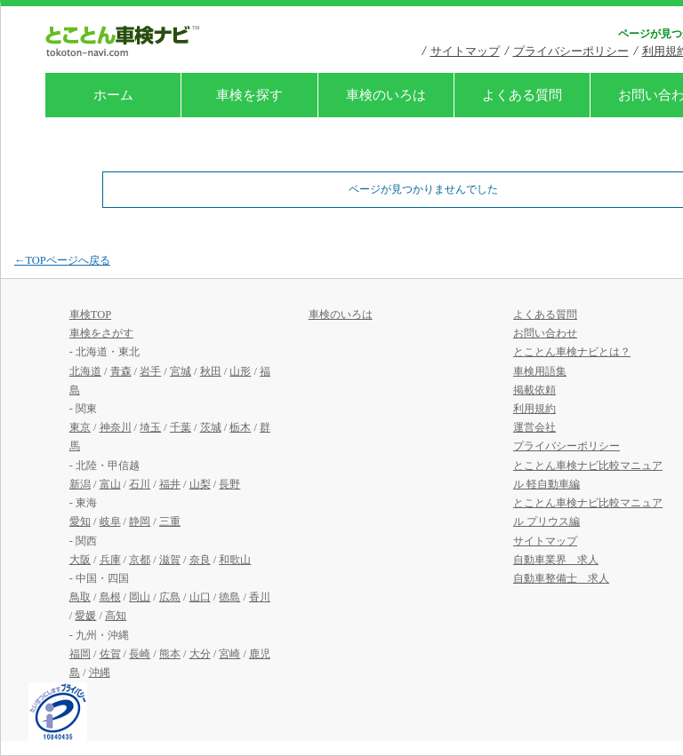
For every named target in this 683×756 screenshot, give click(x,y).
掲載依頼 (534, 390)
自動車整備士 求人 (561, 578)
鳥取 (80, 597)
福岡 (80, 654)
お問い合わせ (545, 333)
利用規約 (534, 408)
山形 (240, 371)
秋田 (210, 371)
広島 (170, 597)
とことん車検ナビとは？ (572, 352)
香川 (259, 597)
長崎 (139, 654)
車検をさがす (101, 333)
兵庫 (110, 559)
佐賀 (110, 654)
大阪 (80, 559)
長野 (229, 484)
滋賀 (170, 559)
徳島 (229, 597)
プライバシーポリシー (571, 51)
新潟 (80, 484)
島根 (110, 597)
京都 (139, 559)
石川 (139, 484)
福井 (170, 484)
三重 (170, 521)
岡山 (139, 597)
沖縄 (99, 672)
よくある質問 (522, 95)
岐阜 (110, 521)
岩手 (150, 371)
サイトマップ (465, 51)
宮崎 (229, 654)
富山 (110, 484)
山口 (200, 597)
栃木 (240, 427)
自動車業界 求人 (556, 559)
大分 (200, 654)
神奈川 (116, 427)
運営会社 (534, 427)
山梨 (200, 484)
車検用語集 (539, 371)
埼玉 (150, 427)
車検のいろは (386, 95)
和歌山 (235, 559)
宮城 (180, 371)
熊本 (170, 654)
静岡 (139, 521)
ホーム (113, 95)
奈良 (200, 559)
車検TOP (90, 314)
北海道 (85, 371)
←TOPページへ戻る (62, 260)
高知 (115, 615)
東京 (80, 427)
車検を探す (249, 95)
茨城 (210, 427)
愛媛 (85, 615)
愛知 (80, 521)
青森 (121, 371)
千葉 (180, 427)
